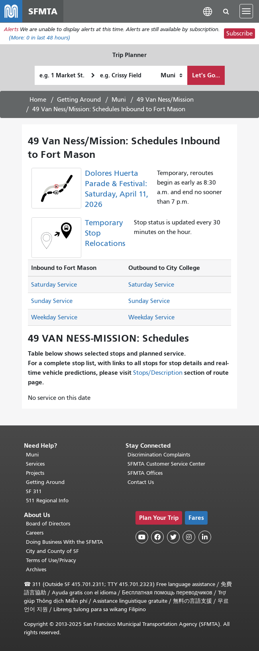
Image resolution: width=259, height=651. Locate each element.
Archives (36, 569)
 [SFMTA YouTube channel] (141, 537)
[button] (207, 11)
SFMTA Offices (145, 473)
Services (35, 463)
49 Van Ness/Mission (165, 99)
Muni (119, 99)
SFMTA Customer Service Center (166, 463)
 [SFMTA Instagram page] (189, 537)
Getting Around (79, 99)
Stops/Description (157, 372)
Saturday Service (54, 284)
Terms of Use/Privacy (51, 560)
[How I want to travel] (171, 75)
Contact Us (141, 482)
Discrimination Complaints (159, 454)
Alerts (11, 29)
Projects (35, 473)
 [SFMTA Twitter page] (173, 537)
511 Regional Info (47, 500)
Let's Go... (206, 75)
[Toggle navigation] (246, 11)
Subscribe (239, 33)
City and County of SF (52, 551)
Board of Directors (48, 523)
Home (37, 99)
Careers (34, 532)
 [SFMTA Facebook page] (157, 537)
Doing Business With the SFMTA (64, 542)
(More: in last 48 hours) (39, 37)
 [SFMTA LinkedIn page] (205, 537)
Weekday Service (54, 317)
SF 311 (34, 491)
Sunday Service (52, 301)
